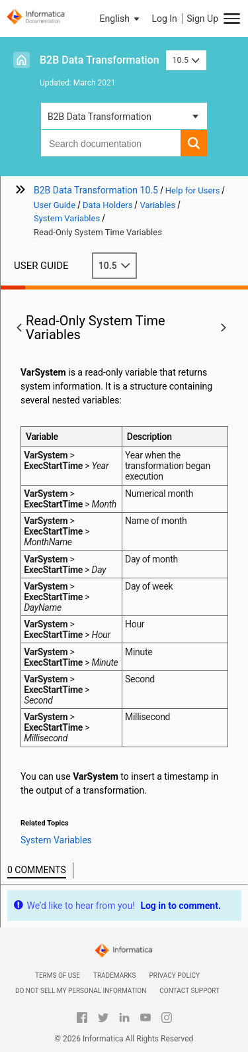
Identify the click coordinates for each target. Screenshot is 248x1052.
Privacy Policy (174, 975)
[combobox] (111, 143)
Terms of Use (57, 975)
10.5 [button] (186, 60)
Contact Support (189, 990)
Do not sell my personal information (80, 990)
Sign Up (202, 18)
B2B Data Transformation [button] (99, 116)
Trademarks (114, 975)
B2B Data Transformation (99, 60)
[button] (121, 18)
